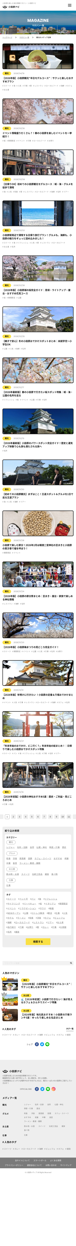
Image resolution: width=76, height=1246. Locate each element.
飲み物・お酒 (29, 1126)
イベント (21, 141)
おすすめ (27, 1117)
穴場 (25, 86)
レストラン (38, 86)
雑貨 (68, 1035)
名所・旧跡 (39, 1104)
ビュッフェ (50, 1035)
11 (69, 816)
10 (63, 816)
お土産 (6, 90)
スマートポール (39, 1160)
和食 (16, 192)
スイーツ (7, 86)
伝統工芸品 (53, 1126)
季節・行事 (28, 1108)
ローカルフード (51, 86)
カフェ (69, 86)
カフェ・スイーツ (62, 1113)
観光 (7, 73)
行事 (29, 141)
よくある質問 (55, 1160)
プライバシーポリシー (14, 1165)
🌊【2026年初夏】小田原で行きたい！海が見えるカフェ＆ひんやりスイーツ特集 (47, 1000)
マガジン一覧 (24, 37)
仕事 (4, 1135)
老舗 (36, 1117)
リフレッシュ (22, 243)
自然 (49, 1104)
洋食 (33, 1113)
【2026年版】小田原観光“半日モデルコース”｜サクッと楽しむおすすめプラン (47, 985)
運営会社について (34, 1165)
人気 (19, 86)
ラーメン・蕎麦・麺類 (33, 1121)
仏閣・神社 (59, 1104)
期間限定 (11, 141)
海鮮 (62, 86)
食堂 (51, 1117)
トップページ (7, 37)
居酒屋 (41, 1113)
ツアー (66, 192)
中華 (44, 1117)
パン (15, 753)
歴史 (38, 1108)
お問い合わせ (51, 1165)
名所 (59, 192)
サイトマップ (65, 1165)
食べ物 (26, 1130)
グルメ (5, 1114)
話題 (49, 1113)
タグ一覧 (70, 1029)
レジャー (27, 1104)
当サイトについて (22, 1160)
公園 (19, 298)
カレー (17, 1035)
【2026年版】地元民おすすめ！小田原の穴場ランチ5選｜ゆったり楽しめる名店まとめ (46, 1016)
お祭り (51, 141)
